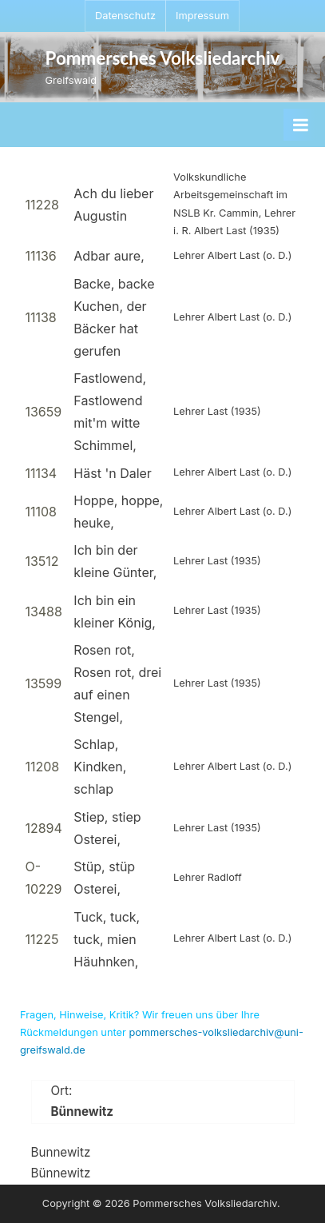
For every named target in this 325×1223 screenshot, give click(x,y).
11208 (42, 767)
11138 (40, 317)
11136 (40, 256)
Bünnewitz (61, 1173)
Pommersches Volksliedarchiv (163, 58)
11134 (41, 473)
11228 (41, 205)
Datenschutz (125, 16)
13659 (43, 412)
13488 (43, 611)
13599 (43, 683)
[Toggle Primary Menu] (300, 125)
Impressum (202, 16)
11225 (41, 939)
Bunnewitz (61, 1152)
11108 (41, 512)
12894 (43, 828)
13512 (41, 561)
